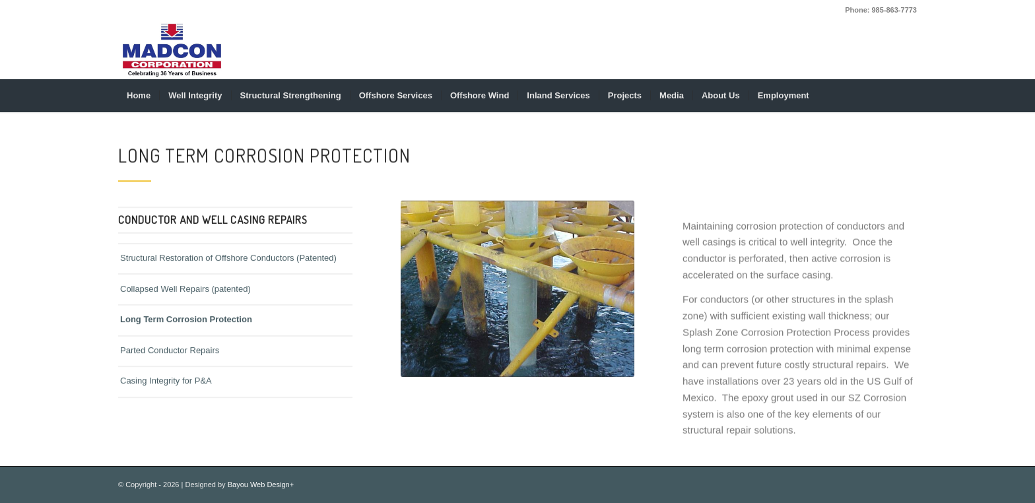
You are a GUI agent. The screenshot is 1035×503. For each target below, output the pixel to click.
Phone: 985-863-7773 (881, 10)
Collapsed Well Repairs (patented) (185, 292)
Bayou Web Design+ (261, 484)
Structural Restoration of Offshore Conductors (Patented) (228, 262)
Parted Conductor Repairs (169, 353)
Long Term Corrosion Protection (186, 323)
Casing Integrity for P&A (166, 384)
